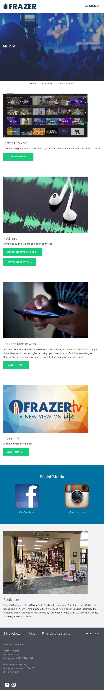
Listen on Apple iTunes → (23, 252)
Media (33, 83)
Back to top (92, 633)
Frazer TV (47, 83)
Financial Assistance (56, 633)
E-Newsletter (12, 633)
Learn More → (16, 452)
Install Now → (16, 365)
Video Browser (66, 83)
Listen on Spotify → (19, 262)
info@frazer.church (13, 644)
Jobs (31, 633)
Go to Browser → (18, 156)
